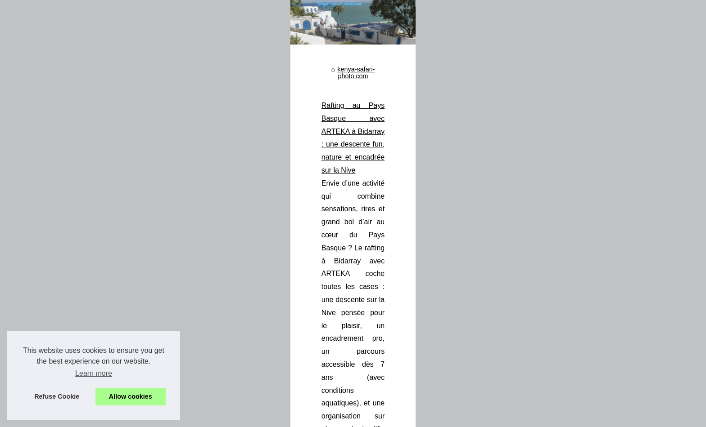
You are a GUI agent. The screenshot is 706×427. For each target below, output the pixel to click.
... (438, 291)
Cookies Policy (238, 417)
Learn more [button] (93, 373)
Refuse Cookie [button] (56, 396)
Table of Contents (191, 417)
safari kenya (442, 370)
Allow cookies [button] (130, 396)
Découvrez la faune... (124, 289)
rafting (555, 252)
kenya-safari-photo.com (260, 210)
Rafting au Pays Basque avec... (139, 248)
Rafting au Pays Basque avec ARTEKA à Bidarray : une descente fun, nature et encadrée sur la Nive (382, 239)
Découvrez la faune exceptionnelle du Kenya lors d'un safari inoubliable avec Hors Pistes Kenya (375, 331)
